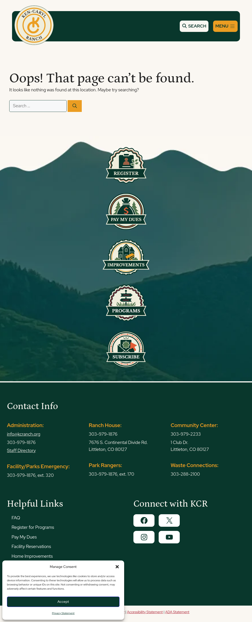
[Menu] (225, 26)
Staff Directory (21, 450)
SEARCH (194, 26)
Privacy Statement (63, 613)
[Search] (75, 106)
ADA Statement (177, 612)
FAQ (16, 518)
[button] (117, 566)
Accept (63, 601)
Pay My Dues (24, 537)
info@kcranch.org (23, 434)
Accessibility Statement (145, 612)
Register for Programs (33, 527)
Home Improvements (32, 556)
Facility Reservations (31, 546)
